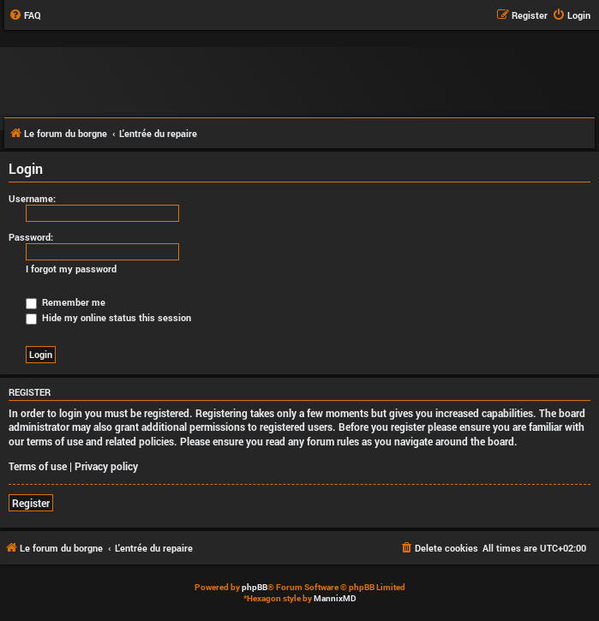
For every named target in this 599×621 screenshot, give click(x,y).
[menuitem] (25, 15)
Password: (31, 236)
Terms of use (38, 466)
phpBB (254, 587)
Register (31, 503)
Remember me (65, 302)
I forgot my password (71, 269)
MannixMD (335, 598)
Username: (32, 198)
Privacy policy (106, 466)
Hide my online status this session (108, 317)
